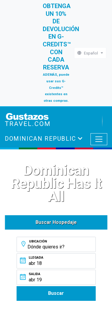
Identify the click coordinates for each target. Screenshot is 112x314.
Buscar (56, 293)
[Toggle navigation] (98, 139)
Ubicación (38, 241)
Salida (34, 274)
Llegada (36, 258)
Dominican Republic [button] (41, 138)
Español (88, 53)
